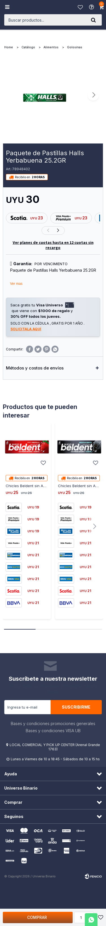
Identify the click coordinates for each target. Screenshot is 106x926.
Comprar (37, 917)
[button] (93, 20)
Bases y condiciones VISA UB (53, 730)
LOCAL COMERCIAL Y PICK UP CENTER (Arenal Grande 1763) (55, 747)
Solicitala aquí (25, 329)
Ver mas (16, 284)
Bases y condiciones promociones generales (53, 723)
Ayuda (92, 7)
